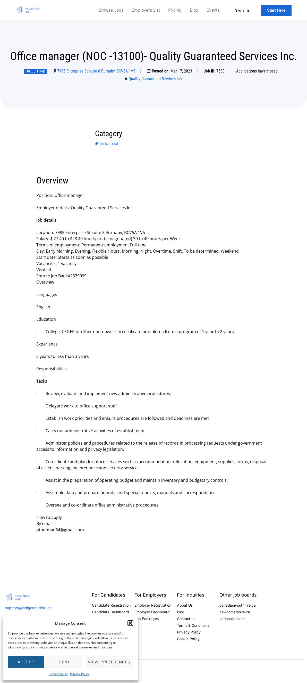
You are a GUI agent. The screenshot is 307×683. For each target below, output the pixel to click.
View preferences (109, 662)
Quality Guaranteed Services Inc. (156, 78)
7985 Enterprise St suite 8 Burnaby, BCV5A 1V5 (96, 71)
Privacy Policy (79, 674)
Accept (26, 662)
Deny (64, 662)
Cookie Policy (58, 674)
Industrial (109, 143)
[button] (130, 623)
